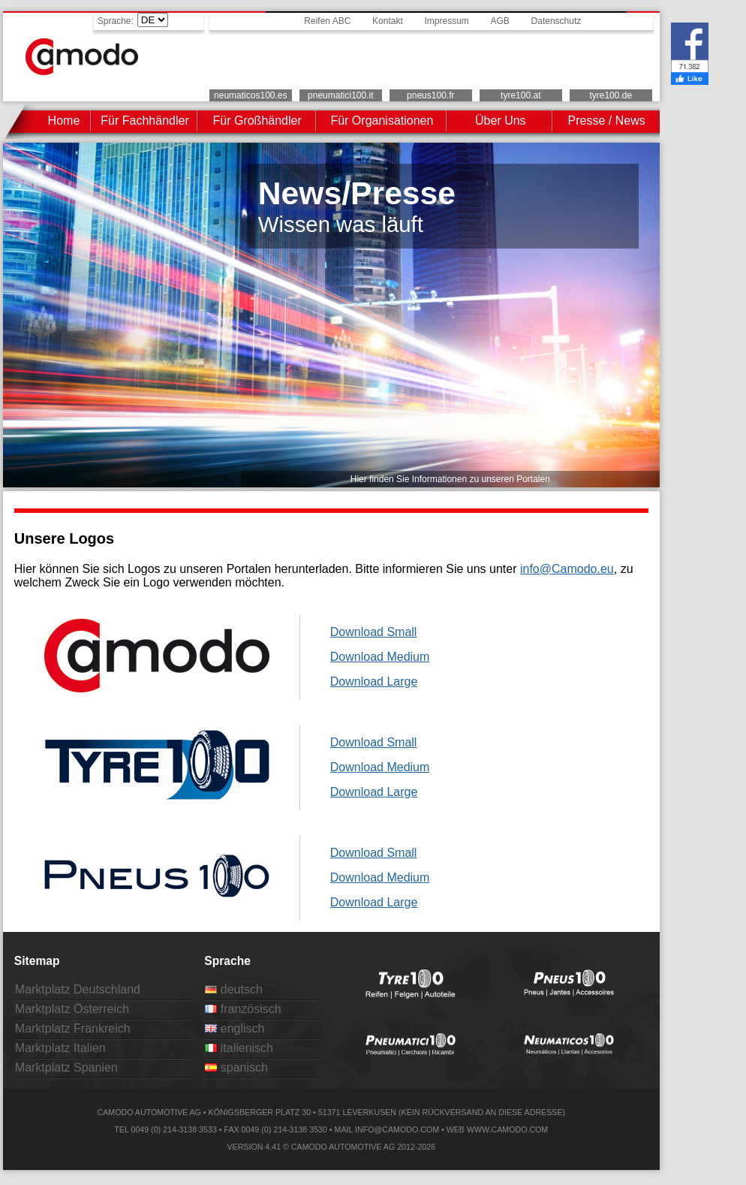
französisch (243, 1009)
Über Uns (500, 120)
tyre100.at (520, 95)
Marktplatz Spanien (66, 1067)
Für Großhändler (257, 120)
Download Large (374, 681)
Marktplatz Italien (60, 1048)
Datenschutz (556, 21)
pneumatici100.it (340, 95)
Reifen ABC (327, 21)
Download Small (373, 632)
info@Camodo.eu (567, 568)
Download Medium (380, 656)
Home (64, 120)
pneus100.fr (430, 95)
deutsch (233, 989)
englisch (234, 1028)
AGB (500, 21)
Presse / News (606, 120)
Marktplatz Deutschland (77, 989)
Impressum (446, 21)
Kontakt (387, 21)
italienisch (239, 1048)
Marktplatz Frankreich (73, 1028)
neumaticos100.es (250, 95)
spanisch (236, 1067)
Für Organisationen (381, 120)
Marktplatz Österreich (72, 1009)
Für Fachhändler (144, 120)
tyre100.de (610, 95)
